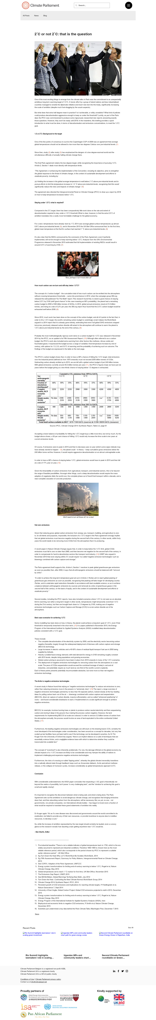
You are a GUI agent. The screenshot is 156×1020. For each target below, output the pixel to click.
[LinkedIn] (114, 971)
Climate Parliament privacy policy (48, 979)
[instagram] (126, 971)
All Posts (26, 16)
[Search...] (92, 5)
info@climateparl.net (39, 982)
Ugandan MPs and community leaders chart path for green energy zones (78, 956)
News (36, 16)
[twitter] (122, 971)
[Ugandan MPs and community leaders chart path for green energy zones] (78, 941)
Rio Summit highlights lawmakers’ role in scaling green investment (39, 956)
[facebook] (118, 971)
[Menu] (128, 5)
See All (130, 928)
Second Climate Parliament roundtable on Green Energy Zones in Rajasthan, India (116, 956)
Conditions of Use (27, 979)
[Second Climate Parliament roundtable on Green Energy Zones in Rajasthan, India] (116, 941)
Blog (45, 16)
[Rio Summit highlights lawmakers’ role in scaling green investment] (40, 941)
